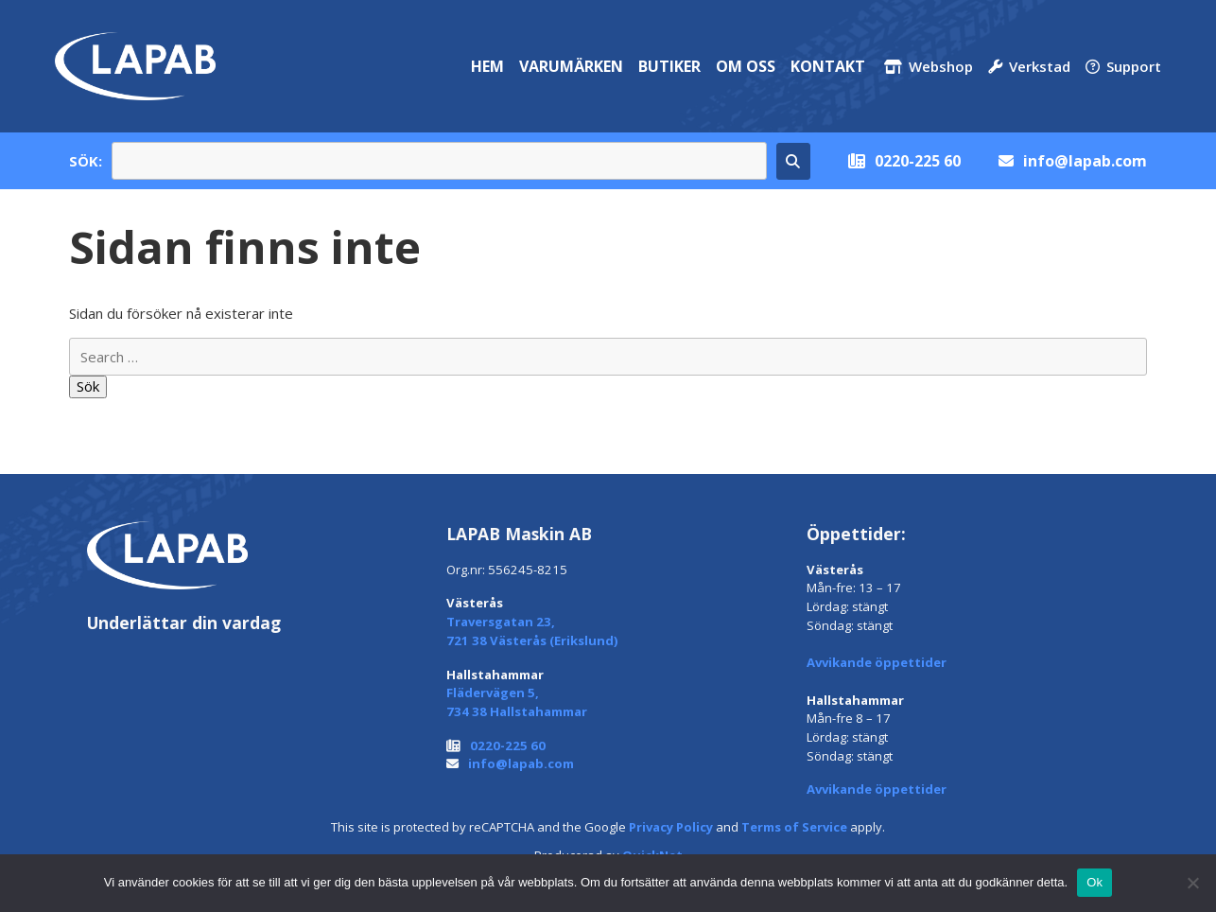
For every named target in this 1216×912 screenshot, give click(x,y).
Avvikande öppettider (877, 662)
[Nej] (1192, 882)
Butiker (669, 66)
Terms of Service (794, 826)
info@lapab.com (1085, 160)
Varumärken (571, 66)
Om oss (745, 66)
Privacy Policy (671, 826)
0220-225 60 (918, 160)
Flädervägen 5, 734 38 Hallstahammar (516, 702)
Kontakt (827, 66)
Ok (1094, 882)
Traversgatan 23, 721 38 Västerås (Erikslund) (532, 631)
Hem (487, 66)
